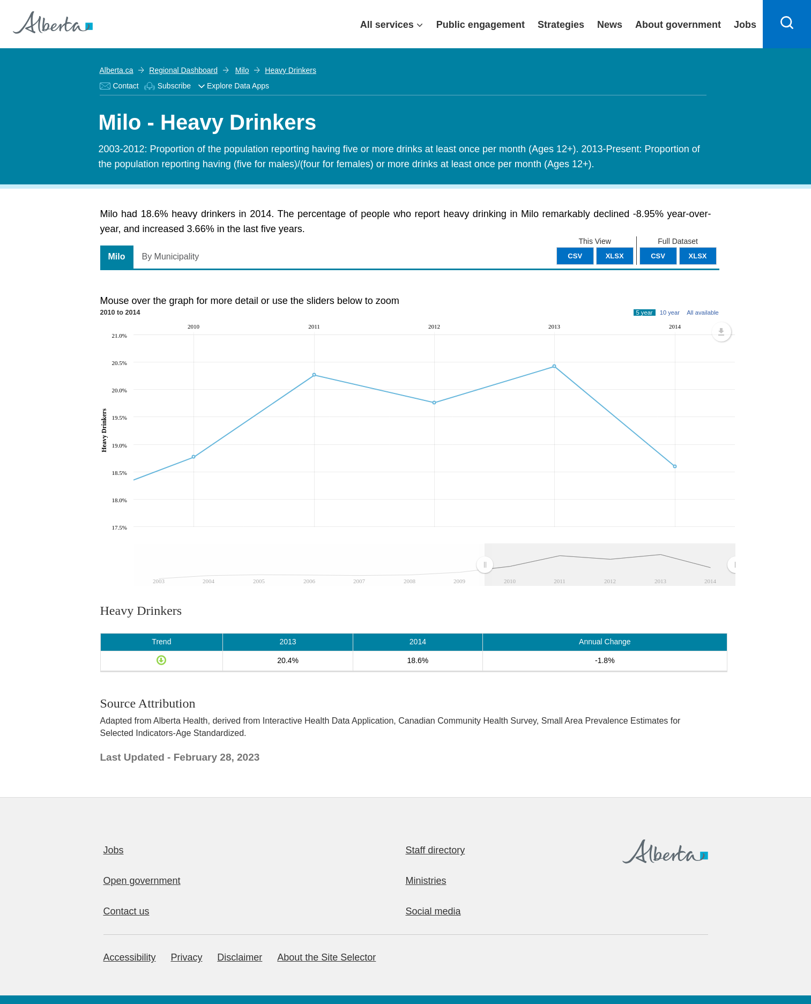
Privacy (186, 957)
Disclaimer (239, 957)
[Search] (787, 24)
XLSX (698, 256)
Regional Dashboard (183, 70)
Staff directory (435, 850)
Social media (433, 911)
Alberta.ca (116, 70)
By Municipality (170, 256)
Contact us (126, 911)
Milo (241, 70)
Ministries (426, 880)
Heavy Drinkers (289, 70)
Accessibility (129, 957)
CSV (658, 256)
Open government (142, 880)
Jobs (113, 850)
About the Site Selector (326, 957)
